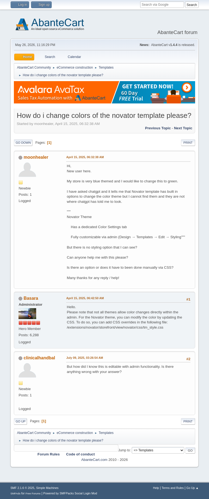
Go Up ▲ (192, 487)
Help (156, 487)
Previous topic (158, 128)
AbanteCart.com (94, 460)
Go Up (20, 421)
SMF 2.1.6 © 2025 (22, 487)
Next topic (183, 128)
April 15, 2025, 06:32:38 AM (85, 157)
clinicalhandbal (39, 358)
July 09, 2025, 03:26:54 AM (84, 357)
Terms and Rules (173, 487)
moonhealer (36, 157)
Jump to (124, 450)
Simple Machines (47, 487)
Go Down (23, 142)
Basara (31, 298)
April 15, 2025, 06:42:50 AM (85, 298)
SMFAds (15, 493)
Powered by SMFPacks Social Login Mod (70, 493)
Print (188, 142)
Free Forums (33, 493)
